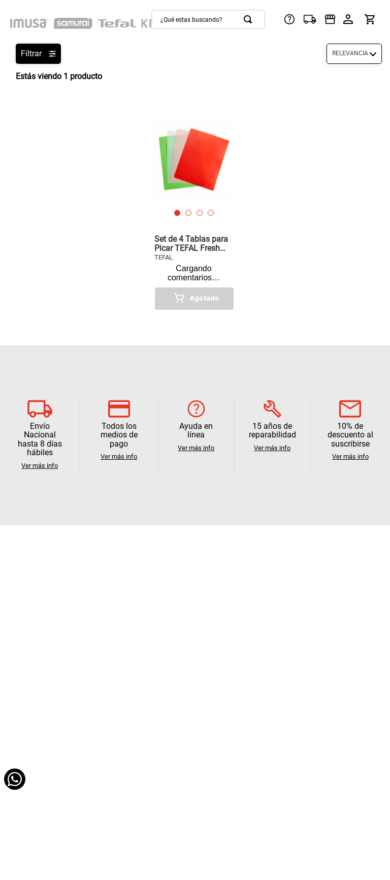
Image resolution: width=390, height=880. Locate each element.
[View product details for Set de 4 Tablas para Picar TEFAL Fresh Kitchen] (193, 215)
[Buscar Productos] (250, 19)
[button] (177, 213)
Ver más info (39, 465)
